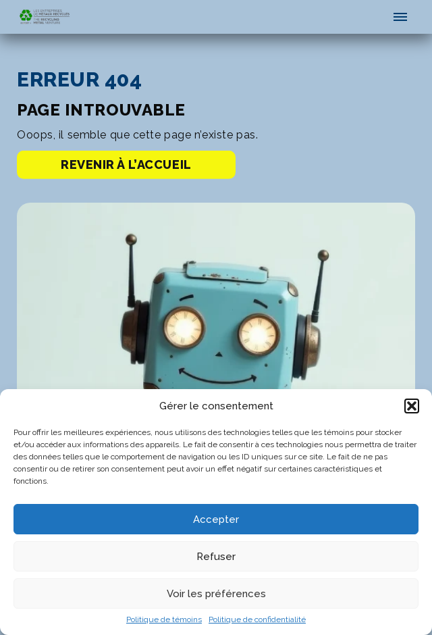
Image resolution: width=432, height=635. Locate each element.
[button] (411, 406)
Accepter (216, 519)
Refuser (216, 557)
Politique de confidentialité (257, 619)
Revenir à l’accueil (126, 171)
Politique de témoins (164, 619)
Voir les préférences (216, 594)
